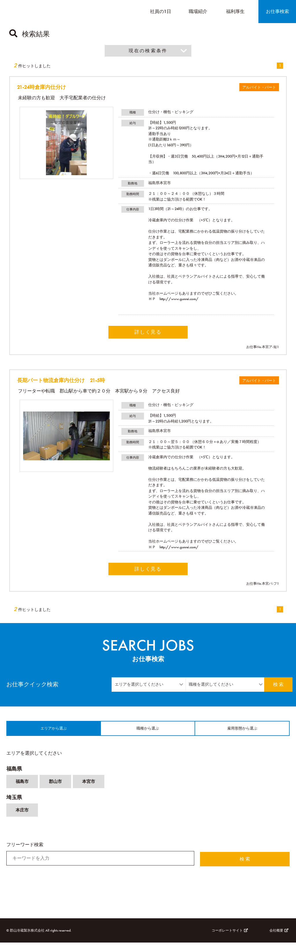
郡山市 (57, 785)
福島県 (14, 772)
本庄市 (22, 814)
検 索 (274, 686)
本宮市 (91, 785)
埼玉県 (14, 801)
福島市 (22, 785)
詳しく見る (148, 332)
